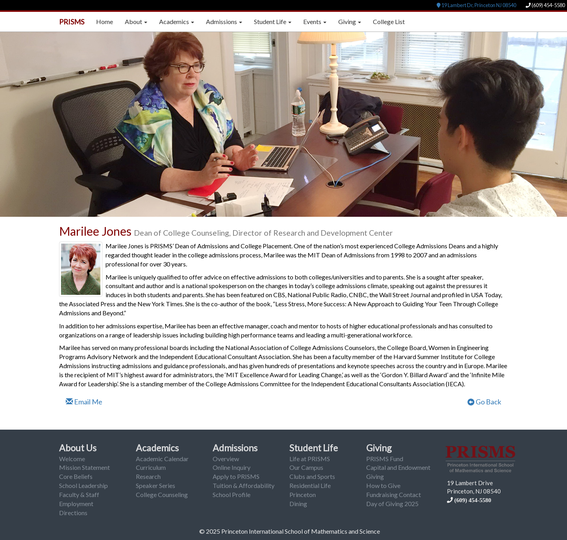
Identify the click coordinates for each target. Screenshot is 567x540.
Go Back (484, 401)
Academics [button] (176, 21)
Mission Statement (84, 467)
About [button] (136, 21)
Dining (298, 503)
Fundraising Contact (393, 494)
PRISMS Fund (384, 458)
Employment (76, 503)
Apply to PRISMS (236, 476)
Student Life (313, 447)
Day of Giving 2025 (392, 503)
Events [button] (314, 21)
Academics (157, 447)
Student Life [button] (272, 21)
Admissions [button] (224, 21)
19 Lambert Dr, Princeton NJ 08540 (476, 5)
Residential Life (310, 485)
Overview (226, 458)
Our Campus (306, 467)
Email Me (84, 401)
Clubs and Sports (312, 476)
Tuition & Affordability (243, 485)
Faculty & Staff (79, 494)
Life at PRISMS (309, 458)
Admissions (235, 447)
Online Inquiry (231, 467)
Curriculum (151, 467)
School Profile (231, 494)
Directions (73, 512)
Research (148, 476)
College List (389, 21)
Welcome (72, 458)
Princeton (302, 494)
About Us (77, 447)
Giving (379, 447)
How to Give (383, 485)
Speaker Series (155, 485)
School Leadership (83, 485)
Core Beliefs (76, 476)
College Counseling (162, 494)
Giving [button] (349, 21)
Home (104, 21)
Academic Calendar (162, 458)
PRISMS (71, 21)
